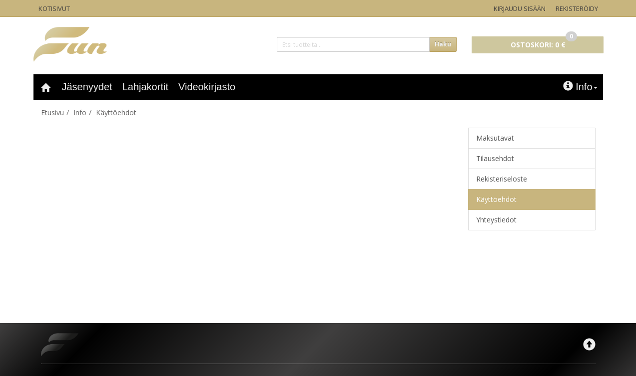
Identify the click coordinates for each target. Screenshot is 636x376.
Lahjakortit (145, 86)
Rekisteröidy (577, 8)
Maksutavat (495, 138)
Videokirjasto (206, 86)
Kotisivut (54, 8)
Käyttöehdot (116, 112)
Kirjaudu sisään (520, 8)
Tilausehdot (495, 158)
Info (580, 86)
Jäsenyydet (87, 86)
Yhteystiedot (496, 219)
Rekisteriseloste (501, 179)
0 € (544, 42)
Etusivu (52, 112)
